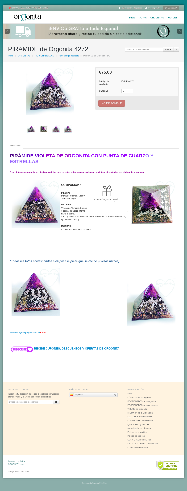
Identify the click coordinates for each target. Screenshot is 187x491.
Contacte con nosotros (137, 447)
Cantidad (103, 91)
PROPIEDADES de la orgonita (141, 401)
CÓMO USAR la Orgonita (139, 397)
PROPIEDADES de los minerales (142, 405)
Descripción (15, 145)
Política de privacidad (137, 432)
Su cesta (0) (171, 8)
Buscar (168, 49)
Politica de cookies (136, 436)
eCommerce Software (89, 483)
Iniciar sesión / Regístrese (130, 8)
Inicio (132, 17)
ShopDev (24, 471)
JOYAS (143, 17)
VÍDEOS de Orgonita (137, 409)
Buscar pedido (152, 8)
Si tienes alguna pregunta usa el (28, 332)
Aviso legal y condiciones (139, 428)
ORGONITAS (157, 17)
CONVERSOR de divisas (139, 440)
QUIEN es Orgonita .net (138, 424)
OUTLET (172, 17)
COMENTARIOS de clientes (140, 420)
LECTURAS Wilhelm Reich (139, 416)
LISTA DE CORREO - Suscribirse (142, 443)
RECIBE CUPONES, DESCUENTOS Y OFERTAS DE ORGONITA (64, 348)
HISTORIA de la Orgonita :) (140, 413)
